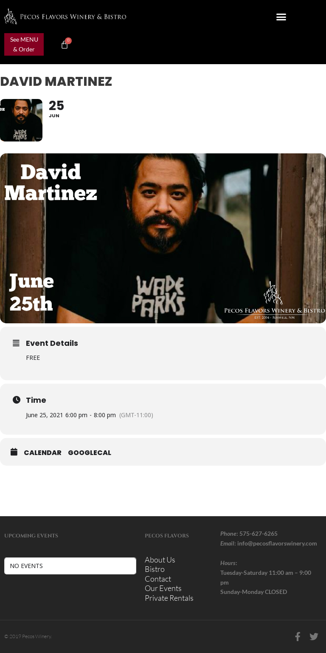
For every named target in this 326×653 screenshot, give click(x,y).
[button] (281, 16)
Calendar (43, 453)
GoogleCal (89, 453)
